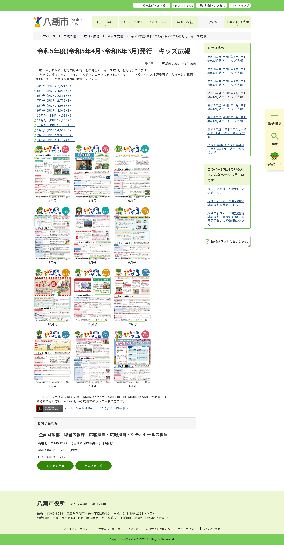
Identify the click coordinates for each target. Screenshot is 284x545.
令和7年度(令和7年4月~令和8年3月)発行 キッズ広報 (227, 71)
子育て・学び (158, 22)
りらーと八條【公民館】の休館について (225, 191)
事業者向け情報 (237, 22)
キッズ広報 (115, 36)
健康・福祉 (185, 22)
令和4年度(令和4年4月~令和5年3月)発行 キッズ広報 (227, 107)
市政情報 (211, 22)
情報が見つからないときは (229, 241)
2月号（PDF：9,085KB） (55, 135)
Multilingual (184, 5)
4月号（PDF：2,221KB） (55, 86)
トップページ (46, 36)
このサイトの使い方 (158, 528)
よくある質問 (55, 465)
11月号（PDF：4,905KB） (56, 120)
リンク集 (133, 528)
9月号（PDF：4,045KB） (55, 110)
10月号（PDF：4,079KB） (56, 115)
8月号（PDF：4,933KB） (55, 105)
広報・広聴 (91, 36)
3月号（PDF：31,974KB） (56, 140)
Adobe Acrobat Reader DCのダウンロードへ (82, 408)
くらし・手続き (131, 22)
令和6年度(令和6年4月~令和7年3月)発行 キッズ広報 (227, 83)
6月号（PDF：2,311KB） (55, 95)
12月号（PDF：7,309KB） (56, 125)
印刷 (151, 63)
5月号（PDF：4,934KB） (55, 90)
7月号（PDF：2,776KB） (55, 100)
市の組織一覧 (93, 465)
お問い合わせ (212, 528)
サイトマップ (240, 5)
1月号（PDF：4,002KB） (55, 130)
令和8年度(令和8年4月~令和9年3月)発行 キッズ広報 (227, 59)
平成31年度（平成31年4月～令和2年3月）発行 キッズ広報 (226, 149)
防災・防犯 (105, 22)
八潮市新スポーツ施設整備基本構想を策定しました (225, 203)
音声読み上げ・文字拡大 (152, 5)
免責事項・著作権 (109, 528)
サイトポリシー (187, 528)
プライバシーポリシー (77, 528)
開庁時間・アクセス (212, 5)
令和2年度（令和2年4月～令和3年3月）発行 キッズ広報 (227, 133)
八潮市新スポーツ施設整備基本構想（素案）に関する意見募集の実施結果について (225, 218)
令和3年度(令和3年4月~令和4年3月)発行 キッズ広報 (227, 119)
